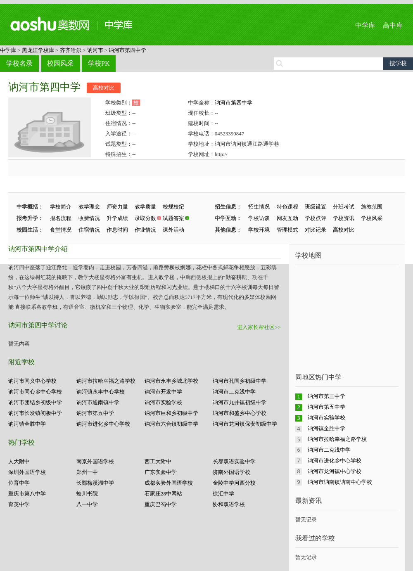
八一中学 (87, 504)
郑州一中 (87, 472)
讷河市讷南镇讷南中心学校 (340, 482)
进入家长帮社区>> (259, 327)
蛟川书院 (87, 493)
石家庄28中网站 (163, 493)
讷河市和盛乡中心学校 (239, 413)
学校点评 (315, 218)
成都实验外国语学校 (169, 483)
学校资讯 (343, 218)
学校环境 (259, 230)
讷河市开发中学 (163, 392)
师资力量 (117, 207)
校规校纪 (173, 207)
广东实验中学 (161, 472)
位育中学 (19, 483)
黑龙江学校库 (38, 50)
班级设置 (315, 207)
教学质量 (145, 207)
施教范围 (371, 207)
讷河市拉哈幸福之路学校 (105, 381)
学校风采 (371, 218)
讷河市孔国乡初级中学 (239, 381)
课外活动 (173, 230)
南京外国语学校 (95, 461)
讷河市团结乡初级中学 (35, 402)
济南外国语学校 (231, 472)
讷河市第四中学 (127, 50)
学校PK (98, 63)
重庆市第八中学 (27, 493)
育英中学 (19, 504)
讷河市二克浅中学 (234, 392)
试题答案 (173, 218)
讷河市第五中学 (95, 413)
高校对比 (103, 88)
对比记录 (315, 230)
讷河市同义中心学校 (32, 381)
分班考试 (343, 207)
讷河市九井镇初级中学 (239, 402)
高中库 (393, 25)
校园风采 (60, 63)
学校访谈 (259, 218)
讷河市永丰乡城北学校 (171, 381)
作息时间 (117, 230)
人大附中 (19, 461)
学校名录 (19, 63)
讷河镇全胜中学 (27, 424)
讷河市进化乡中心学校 (103, 424)
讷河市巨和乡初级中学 (171, 413)
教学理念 (89, 207)
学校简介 (60, 207)
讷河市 (95, 50)
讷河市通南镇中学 (97, 402)
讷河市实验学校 (163, 402)
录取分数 (145, 218)
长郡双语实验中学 (234, 461)
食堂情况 (60, 230)
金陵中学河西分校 (234, 483)
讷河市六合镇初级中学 (171, 424)
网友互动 (287, 218)
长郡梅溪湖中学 (95, 483)
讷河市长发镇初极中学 (35, 413)
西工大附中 (158, 461)
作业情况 (145, 230)
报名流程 (60, 218)
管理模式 (287, 230)
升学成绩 (117, 218)
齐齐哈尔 (70, 50)
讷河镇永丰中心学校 (100, 392)
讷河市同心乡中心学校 (35, 392)
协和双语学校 (229, 504)
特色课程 (287, 207)
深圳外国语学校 (27, 472)
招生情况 (259, 207)
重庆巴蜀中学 (161, 504)
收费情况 (89, 218)
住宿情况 (89, 230)
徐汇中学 (223, 493)
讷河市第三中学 (326, 396)
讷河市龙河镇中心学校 (334, 471)
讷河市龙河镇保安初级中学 (245, 424)
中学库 (365, 25)
